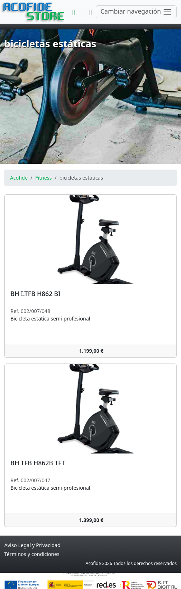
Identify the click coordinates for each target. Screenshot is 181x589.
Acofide (19, 177)
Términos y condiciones (32, 554)
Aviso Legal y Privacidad (32, 545)
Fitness (43, 177)
